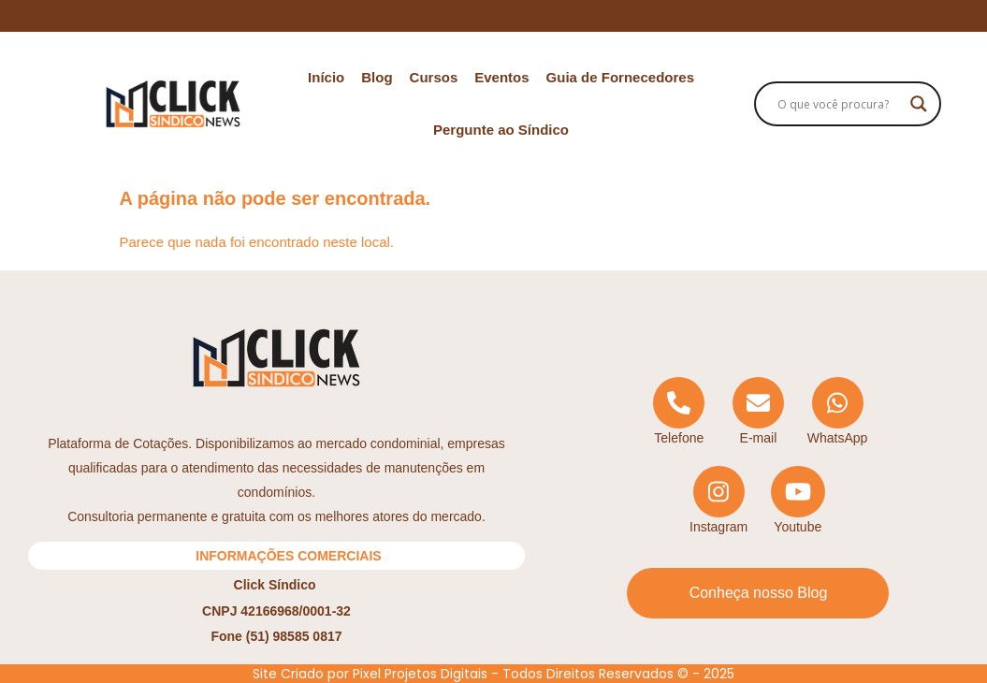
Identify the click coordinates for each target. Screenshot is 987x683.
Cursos (434, 77)
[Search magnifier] (919, 104)
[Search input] (839, 104)
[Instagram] (719, 501)
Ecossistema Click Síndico (493, 15)
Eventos (501, 77)
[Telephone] (679, 412)
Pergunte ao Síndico (501, 130)
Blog (376, 77)
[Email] (758, 412)
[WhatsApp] (838, 412)
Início (326, 77)
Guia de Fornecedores (620, 77)
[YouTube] (797, 501)
